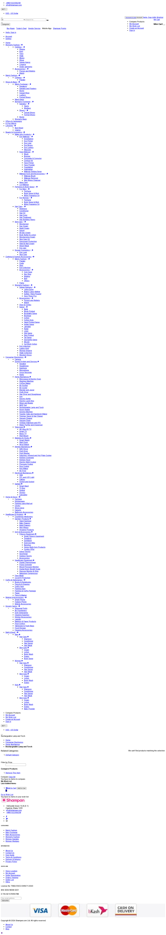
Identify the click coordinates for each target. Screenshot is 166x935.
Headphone (24, 366)
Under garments (25, 67)
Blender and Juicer (26, 390)
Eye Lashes (28, 147)
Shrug (21, 60)
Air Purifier (23, 386)
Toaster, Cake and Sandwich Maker (33, 414)
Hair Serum (28, 643)
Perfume (27, 191)
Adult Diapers (24, 525)
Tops (21, 54)
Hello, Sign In (148, 17)
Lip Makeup (24, 185)
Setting (8, 39)
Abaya (21, 58)
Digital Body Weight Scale (29, 569)
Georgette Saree (30, 340)
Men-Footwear (11, 832)
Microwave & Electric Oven (30, 379)
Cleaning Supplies (22, 615)
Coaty (21, 263)
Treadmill (27, 538)
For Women (25, 198)
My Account (134, 24)
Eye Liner (27, 143)
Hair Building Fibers (27, 220)
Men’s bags (19, 99)
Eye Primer (28, 141)
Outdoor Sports (25, 556)
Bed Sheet (19, 128)
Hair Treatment (25, 217)
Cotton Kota (28, 320)
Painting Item (20, 589)
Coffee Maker (25, 383)
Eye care (22, 248)
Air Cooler (23, 388)
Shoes (23, 110)
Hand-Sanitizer (25, 521)
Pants (21, 283)
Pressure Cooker (26, 464)
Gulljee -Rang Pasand (32, 294)
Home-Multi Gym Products (34, 547)
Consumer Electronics (14, 742)
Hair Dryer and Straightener (30, 394)
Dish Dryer (23, 451)
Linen (26, 331)
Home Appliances (13, 744)
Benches (27, 545)
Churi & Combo (25, 305)
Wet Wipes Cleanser (32, 180)
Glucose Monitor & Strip (29, 571)
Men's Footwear (22, 84)
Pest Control (20, 624)
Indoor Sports (24, 551)
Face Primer (29, 163)
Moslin (27, 342)
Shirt (21, 265)
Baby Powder (29, 709)
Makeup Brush (30, 176)
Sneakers (23, 86)
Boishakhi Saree (30, 313)
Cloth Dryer (23, 392)
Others (26, 281)
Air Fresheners (21, 610)
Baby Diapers (24, 523)
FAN (21, 475)
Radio (21, 375)
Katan (26, 329)
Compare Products (136, 22)
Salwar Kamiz (24, 62)
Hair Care (19, 206)
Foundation (28, 167)
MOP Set (23, 405)
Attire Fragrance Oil (31, 195)
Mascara (27, 150)
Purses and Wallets (27, 71)
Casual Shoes (29, 113)
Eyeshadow (28, 139)
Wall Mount (23, 436)
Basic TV (23, 434)
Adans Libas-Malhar (32, 292)
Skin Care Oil (24, 239)
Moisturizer (24, 224)
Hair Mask (28, 645)
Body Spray (28, 659)
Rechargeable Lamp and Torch (31, 407)
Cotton (26, 318)
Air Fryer (22, 471)
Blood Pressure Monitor (29, 567)
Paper (17, 593)
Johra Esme (29, 289)
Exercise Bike (29, 543)
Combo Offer (29, 549)
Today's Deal (21, 28)
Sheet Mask (24, 246)
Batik (26, 309)
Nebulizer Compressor (28, 573)
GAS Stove (23, 449)
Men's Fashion (21, 259)
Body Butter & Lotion (27, 235)
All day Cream (24, 233)
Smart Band (24, 486)
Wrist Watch (24, 444)
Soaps (26, 656)
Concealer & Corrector (33, 158)
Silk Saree (28, 333)
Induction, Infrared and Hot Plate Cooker (35, 455)
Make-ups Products (24, 134)
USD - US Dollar (12, 13)
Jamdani (27, 327)
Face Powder (29, 165)
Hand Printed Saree (32, 322)
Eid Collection (24, 268)
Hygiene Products (26, 530)
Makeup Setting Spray (33, 171)
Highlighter (28, 169)
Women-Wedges (12, 841)
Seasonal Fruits (21, 608)
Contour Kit (28, 161)
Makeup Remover (31, 178)
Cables (22, 479)
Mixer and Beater (26, 403)
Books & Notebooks (23, 582)
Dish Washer (24, 453)
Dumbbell (28, 541)
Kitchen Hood (24, 460)
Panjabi (22, 80)
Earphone (23, 368)
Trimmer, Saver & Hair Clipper (31, 416)
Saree (22, 307)
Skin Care (19, 222)
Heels (26, 106)
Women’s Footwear (23, 102)
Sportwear (23, 554)
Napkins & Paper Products (25, 621)
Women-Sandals (12, 839)
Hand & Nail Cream (26, 244)
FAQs (8, 882)
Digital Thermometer (27, 562)
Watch (21, 73)
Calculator (23, 495)
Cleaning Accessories (23, 630)
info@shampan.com (14, 5)
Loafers (22, 95)
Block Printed (29, 311)
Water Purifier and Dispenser (31, 425)
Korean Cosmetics (23, 250)
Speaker (22, 364)
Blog (7, 929)
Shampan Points (59, 28)
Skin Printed (29, 335)
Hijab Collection (25, 353)
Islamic (18, 130)
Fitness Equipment (27, 534)
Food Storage (20, 628)
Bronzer (27, 156)
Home (8, 43)
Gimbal (22, 490)
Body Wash (28, 654)
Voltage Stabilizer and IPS (30, 423)
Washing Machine (26, 381)
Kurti (21, 51)
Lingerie (22, 64)
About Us (9, 851)
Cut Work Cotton (30, 344)
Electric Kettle (25, 399)
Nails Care (23, 182)
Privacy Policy (11, 862)
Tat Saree (28, 337)
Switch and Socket (26, 482)
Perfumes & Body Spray (25, 187)
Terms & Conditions (13, 857)
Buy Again (11, 28)
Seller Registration (13, 875)
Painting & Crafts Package (25, 591)
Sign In (132, 30)
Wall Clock (23, 442)
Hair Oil (22, 213)
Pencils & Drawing (22, 584)
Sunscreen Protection (28, 241)
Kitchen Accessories (23, 617)
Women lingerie (25, 351)
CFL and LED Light (26, 477)
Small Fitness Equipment (34, 536)
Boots (21, 91)
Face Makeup (25, 152)
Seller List (10, 880)
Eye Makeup (25, 137)
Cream (26, 650)
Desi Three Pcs (30, 296)
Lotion (26, 652)
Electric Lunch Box (26, 401)
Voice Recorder (25, 372)
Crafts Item (19, 586)
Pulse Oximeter (25, 565)
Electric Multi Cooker (27, 462)
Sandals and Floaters (27, 88)
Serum (22, 230)
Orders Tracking (12, 877)
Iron (20, 396)
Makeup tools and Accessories (33, 174)
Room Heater (24, 410)
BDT (4, 9)
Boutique (27, 316)
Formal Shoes (25, 97)
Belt (25, 278)
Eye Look (23, 252)
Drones (22, 493)
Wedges (27, 108)
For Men (23, 189)
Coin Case (28, 272)
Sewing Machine (26, 412)
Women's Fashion (23, 285)
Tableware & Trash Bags (24, 626)
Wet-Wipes (23, 527)
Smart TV (23, 431)
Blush (26, 154)
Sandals (23, 104)
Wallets (27, 276)
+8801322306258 (13, 3)
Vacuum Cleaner (25, 418)
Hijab (21, 56)
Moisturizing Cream (27, 237)
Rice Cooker (24, 466)
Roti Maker (23, 469)
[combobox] (36, 20)
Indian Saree (29, 324)
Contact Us (10, 853)
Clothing (19, 47)
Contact (9, 927)
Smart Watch (24, 440)
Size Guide (10, 855)
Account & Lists (131, 17)
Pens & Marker (21, 595)
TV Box (22, 488)
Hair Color (23, 215)
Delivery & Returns (13, 859)
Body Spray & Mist (31, 193)
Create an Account (136, 28)
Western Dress (25, 355)
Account (9, 36)
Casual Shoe (24, 93)
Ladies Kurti (24, 348)
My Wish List (134, 26)
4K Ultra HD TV (25, 429)
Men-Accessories (13, 835)
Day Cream (23, 226)
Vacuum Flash (25, 420)
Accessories (21, 69)
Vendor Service (34, 28)
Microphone (24, 370)
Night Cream (24, 228)
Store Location (11, 871)
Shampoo (23, 209)
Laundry (18, 619)
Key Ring (27, 274)
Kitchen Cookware (26, 458)
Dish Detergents (21, 613)
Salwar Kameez (26, 287)
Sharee (22, 49)
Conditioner (24, 211)
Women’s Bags (21, 119)
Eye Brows (28, 145)
